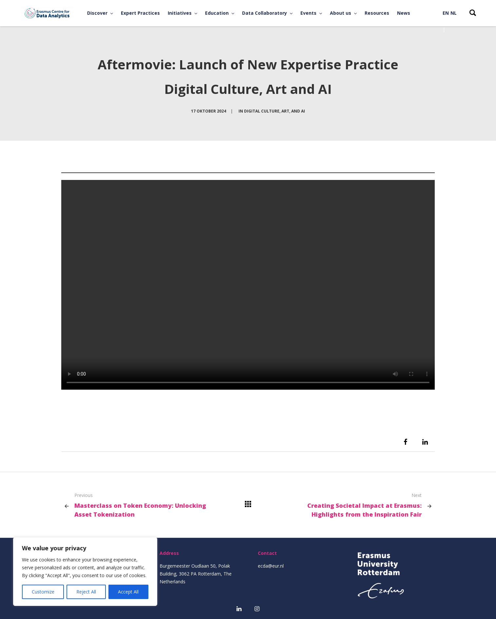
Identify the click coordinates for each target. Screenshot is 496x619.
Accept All (128, 592)
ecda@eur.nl (271, 566)
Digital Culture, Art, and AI (274, 111)
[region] (85, 571)
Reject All (86, 592)
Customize (43, 592)
